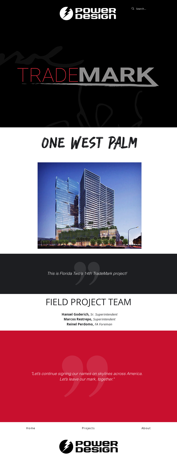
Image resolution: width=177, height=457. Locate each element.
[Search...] (150, 9)
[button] (88, 428)
